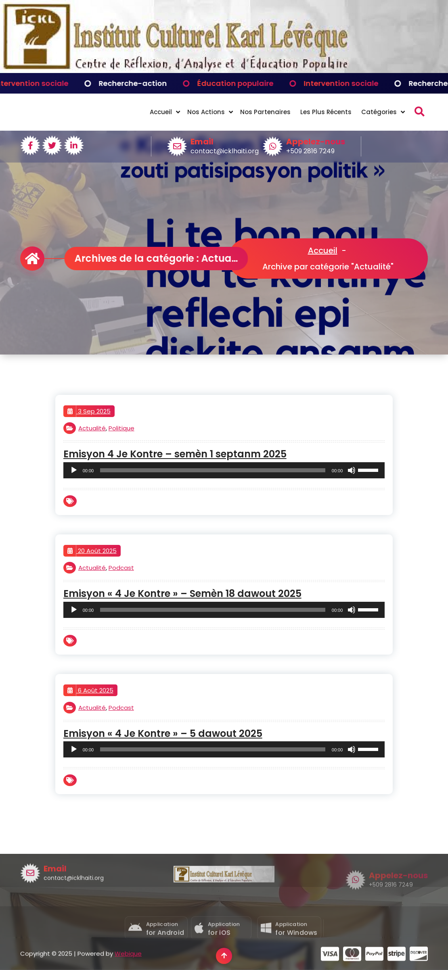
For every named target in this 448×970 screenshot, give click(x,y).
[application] (224, 470)
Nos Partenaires (265, 112)
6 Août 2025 (90, 690)
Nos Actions (206, 112)
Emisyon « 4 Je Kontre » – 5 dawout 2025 (162, 734)
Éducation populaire (245, 83)
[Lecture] (74, 470)
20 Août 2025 (92, 551)
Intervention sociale (40, 83)
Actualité (92, 428)
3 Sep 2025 (89, 411)
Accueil (161, 112)
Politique (121, 428)
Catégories (379, 112)
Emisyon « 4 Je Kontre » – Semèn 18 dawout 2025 (182, 594)
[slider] (212, 470)
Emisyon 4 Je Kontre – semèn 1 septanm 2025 (175, 454)
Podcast (121, 567)
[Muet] (352, 470)
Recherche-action (142, 83)
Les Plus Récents (326, 112)
